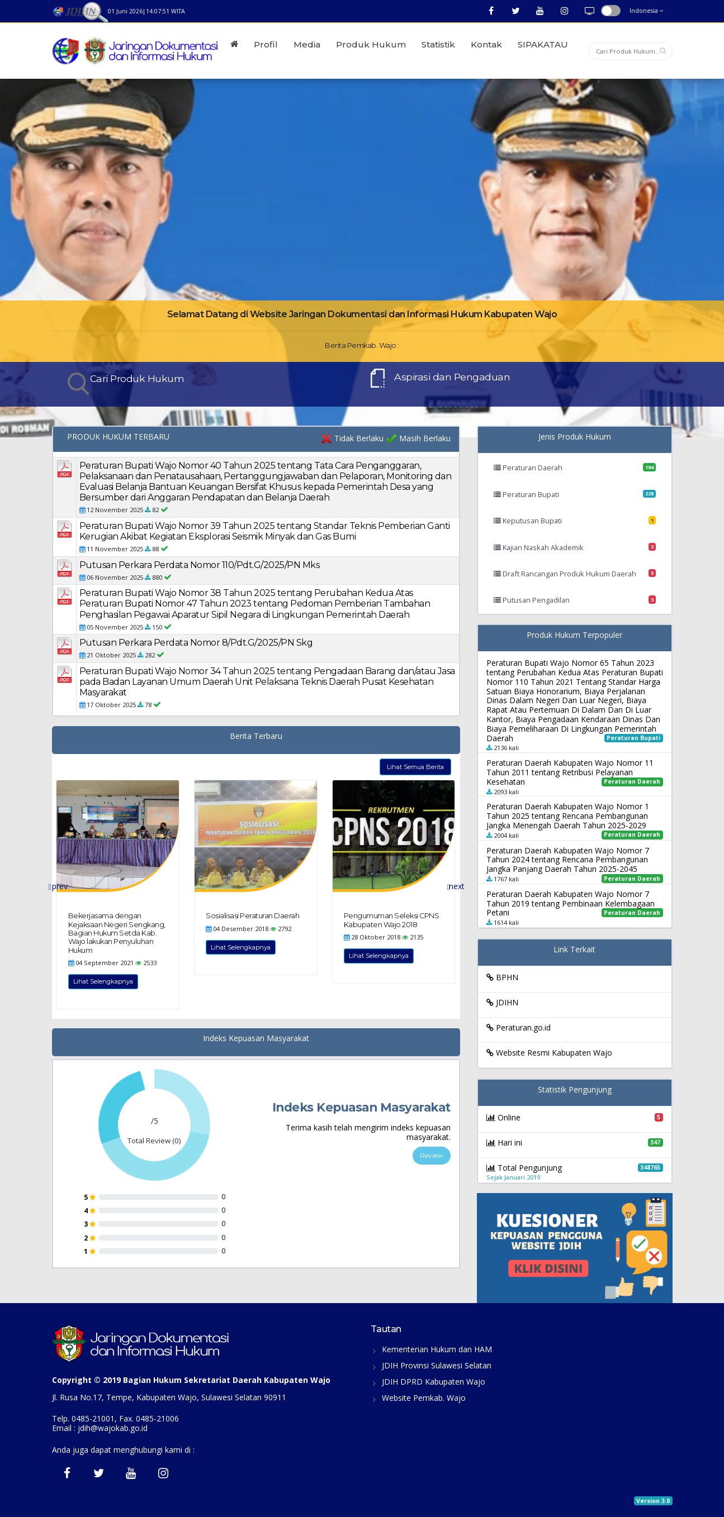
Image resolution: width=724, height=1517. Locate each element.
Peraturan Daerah (575, 467)
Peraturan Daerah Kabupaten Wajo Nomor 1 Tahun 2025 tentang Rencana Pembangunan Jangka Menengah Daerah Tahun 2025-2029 (567, 816)
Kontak (486, 44)
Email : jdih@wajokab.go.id (100, 1428)
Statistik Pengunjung (575, 1090)
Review (431, 1155)
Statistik (438, 44)
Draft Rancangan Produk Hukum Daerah (575, 574)
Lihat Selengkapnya (103, 981)
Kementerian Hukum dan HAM (437, 1349)
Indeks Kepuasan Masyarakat (256, 1038)
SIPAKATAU (543, 44)
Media (307, 44)
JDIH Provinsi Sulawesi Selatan (436, 1365)
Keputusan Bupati (575, 521)
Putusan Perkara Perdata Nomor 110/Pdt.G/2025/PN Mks (199, 565)
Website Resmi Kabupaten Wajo (549, 1052)
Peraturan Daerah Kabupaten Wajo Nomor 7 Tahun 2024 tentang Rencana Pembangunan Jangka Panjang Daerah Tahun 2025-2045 (567, 860)
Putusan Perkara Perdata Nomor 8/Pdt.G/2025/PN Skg (196, 642)
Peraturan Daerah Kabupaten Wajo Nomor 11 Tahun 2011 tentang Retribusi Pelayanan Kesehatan (570, 772)
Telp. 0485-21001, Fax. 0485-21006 (115, 1418)
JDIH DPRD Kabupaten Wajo (433, 1381)
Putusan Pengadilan (575, 600)
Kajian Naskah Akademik (575, 547)
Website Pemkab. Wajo (424, 1397)
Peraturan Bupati (575, 494)
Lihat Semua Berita (415, 767)
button (611, 10)
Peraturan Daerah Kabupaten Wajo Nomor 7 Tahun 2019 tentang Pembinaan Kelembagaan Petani (570, 903)
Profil (266, 44)
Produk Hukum (371, 44)
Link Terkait (574, 950)
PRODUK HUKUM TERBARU (118, 437)
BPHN (502, 977)
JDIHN (502, 1002)
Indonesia (647, 11)
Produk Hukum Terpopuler (574, 635)
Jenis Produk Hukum (574, 437)
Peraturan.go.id (518, 1027)
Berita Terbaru (256, 736)
